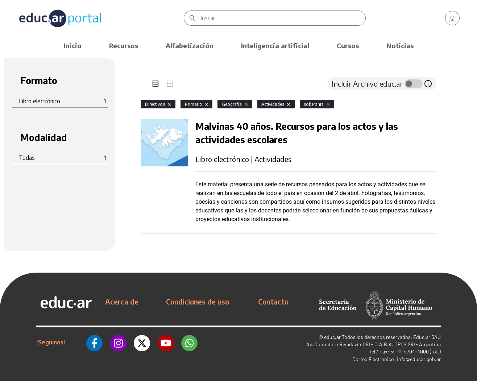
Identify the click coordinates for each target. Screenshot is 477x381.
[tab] (155, 83)
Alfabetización (189, 45)
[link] (452, 18)
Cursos (348, 45)
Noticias (400, 45)
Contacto (273, 301)
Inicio (73, 45)
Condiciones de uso (197, 301)
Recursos (123, 45)
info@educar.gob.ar (419, 359)
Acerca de (121, 301)
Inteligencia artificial (275, 45)
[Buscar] (281, 18)
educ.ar (332, 337)
